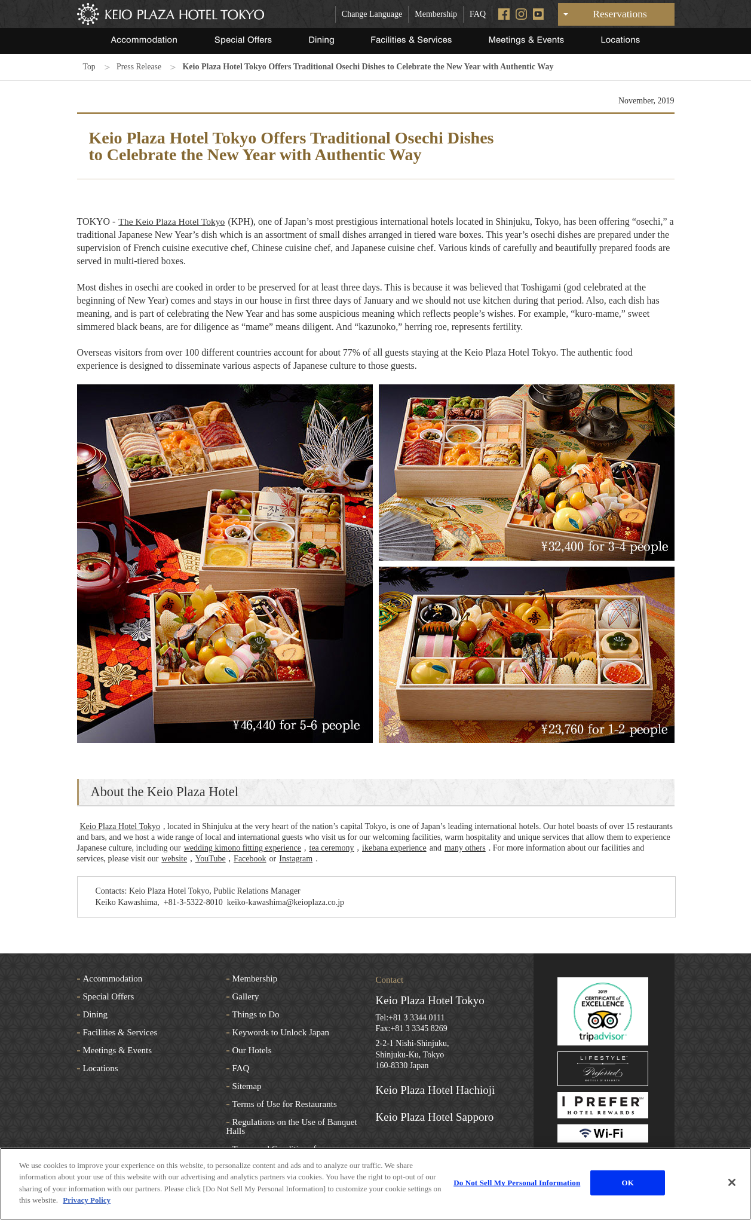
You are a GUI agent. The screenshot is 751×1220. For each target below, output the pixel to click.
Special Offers (108, 996)
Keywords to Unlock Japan (281, 1032)
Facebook (250, 858)
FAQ (478, 14)
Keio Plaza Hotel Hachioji (435, 1090)
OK (628, 1182)
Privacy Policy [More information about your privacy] (87, 1199)
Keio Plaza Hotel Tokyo (120, 826)
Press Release (140, 66)
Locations (100, 1068)
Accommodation (113, 978)
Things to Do (256, 1014)
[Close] (732, 1182)
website (174, 858)
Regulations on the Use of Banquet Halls (291, 1126)
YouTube (210, 858)
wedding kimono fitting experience (242, 847)
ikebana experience (394, 847)
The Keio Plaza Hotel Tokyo (172, 221)
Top (89, 66)
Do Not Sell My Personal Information (516, 1182)
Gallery (245, 996)
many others (465, 847)
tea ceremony (331, 847)
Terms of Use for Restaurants (284, 1104)
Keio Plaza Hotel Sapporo (435, 1117)
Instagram (295, 858)
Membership (436, 14)
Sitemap (247, 1086)
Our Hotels (252, 1050)
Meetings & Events (117, 1050)
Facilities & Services (120, 1032)
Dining (95, 1014)
